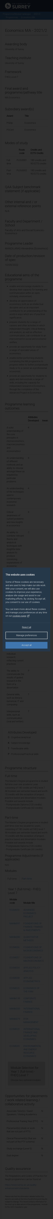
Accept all (27, 645)
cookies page (21, 616)
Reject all (26, 627)
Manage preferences (26, 635)
